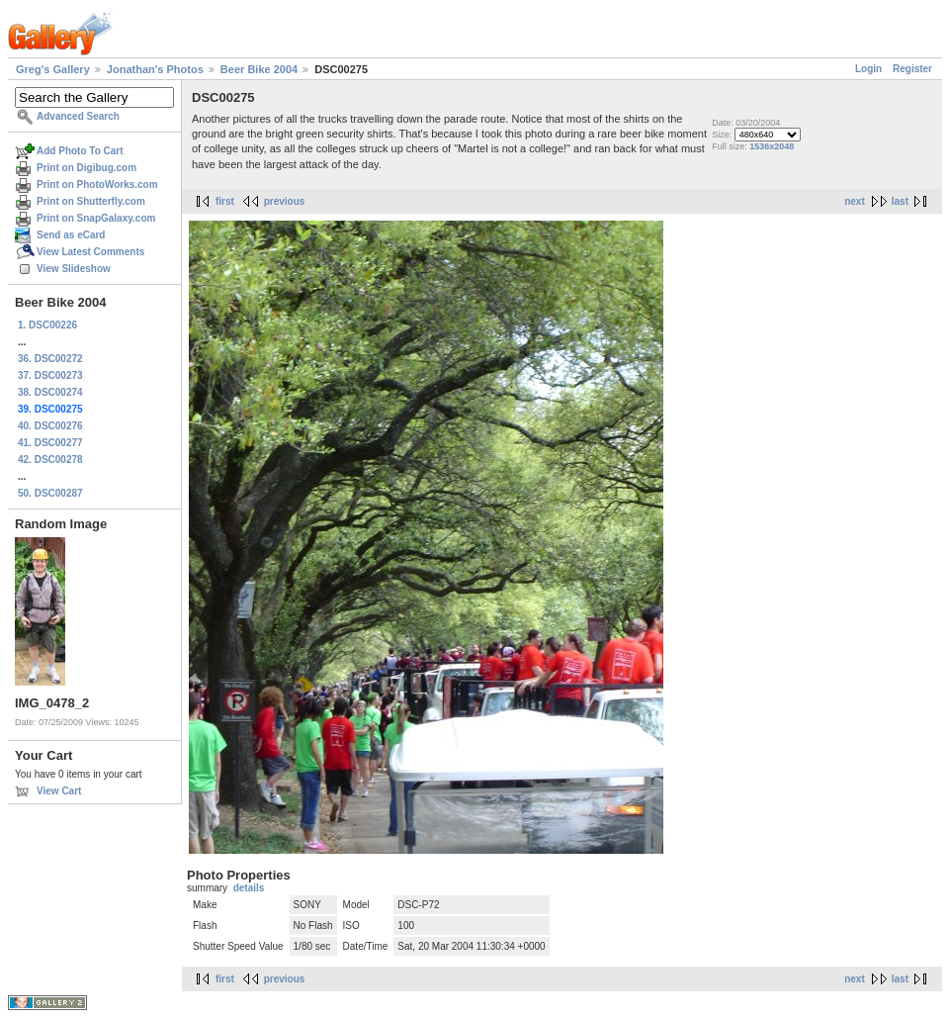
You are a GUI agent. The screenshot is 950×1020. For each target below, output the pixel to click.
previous (284, 201)
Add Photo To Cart (80, 150)
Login (868, 68)
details (249, 887)
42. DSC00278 (50, 459)
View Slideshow (74, 268)
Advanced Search (78, 116)
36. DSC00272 (50, 358)
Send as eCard (71, 235)
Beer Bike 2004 (259, 69)
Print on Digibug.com (86, 167)
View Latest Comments (90, 251)
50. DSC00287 (50, 493)
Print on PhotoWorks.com (97, 184)
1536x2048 (771, 146)
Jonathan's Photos (155, 69)
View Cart (59, 791)
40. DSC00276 (50, 425)
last (900, 201)
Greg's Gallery (53, 69)
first (225, 201)
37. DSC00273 (50, 375)
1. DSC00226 (47, 325)
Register (912, 68)
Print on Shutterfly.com (91, 201)
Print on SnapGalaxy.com (96, 218)
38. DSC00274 (50, 392)
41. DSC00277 (50, 442)
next (854, 201)
